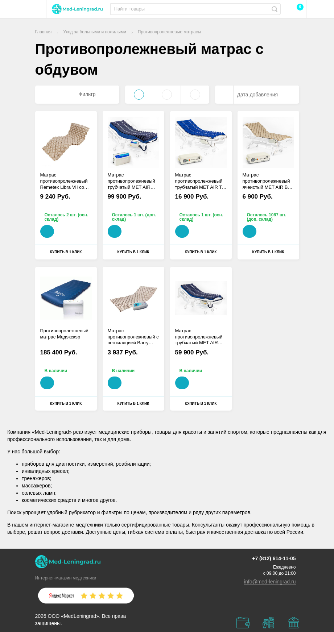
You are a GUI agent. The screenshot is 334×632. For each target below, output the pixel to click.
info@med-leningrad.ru (270, 582)
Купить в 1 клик (66, 252)
